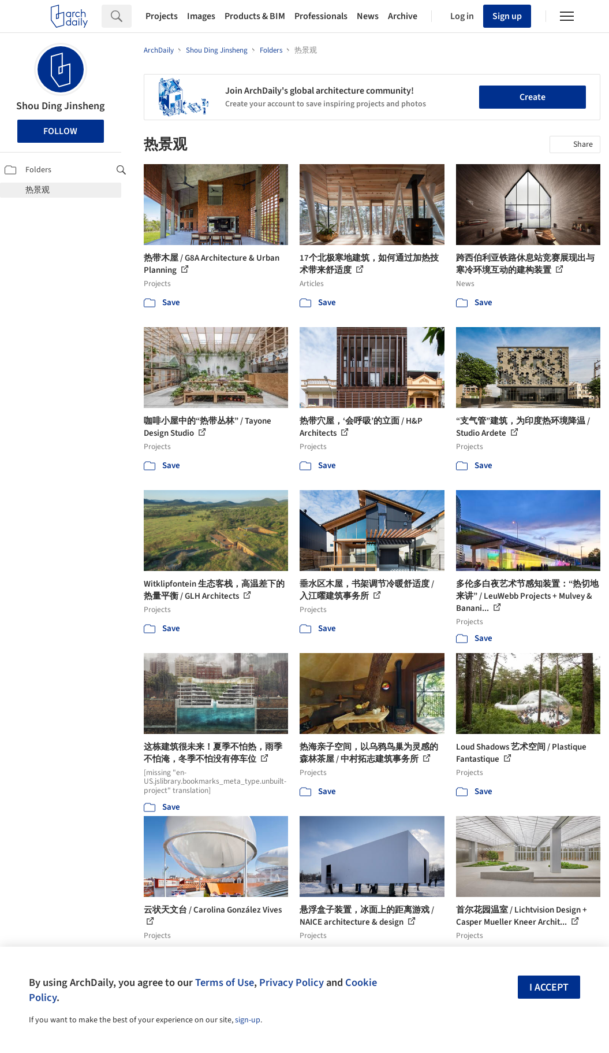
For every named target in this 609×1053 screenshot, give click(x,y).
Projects (161, 16)
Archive (402, 16)
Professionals (321, 16)
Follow (60, 131)
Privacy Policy (291, 982)
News (368, 16)
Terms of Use (224, 982)
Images (201, 16)
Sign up (507, 16)
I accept (549, 987)
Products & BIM (255, 16)
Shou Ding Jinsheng (60, 106)
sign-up (247, 1020)
